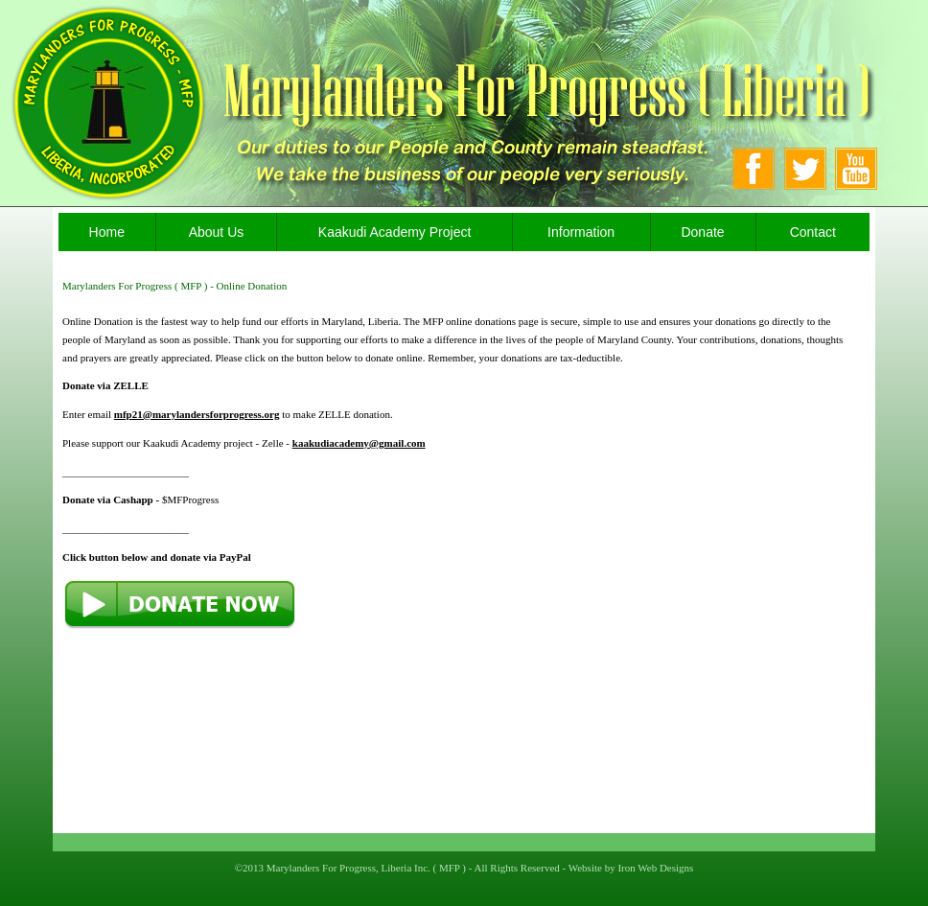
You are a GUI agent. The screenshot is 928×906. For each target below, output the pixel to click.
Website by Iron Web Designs (631, 867)
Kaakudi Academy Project (395, 232)
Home (107, 232)
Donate (702, 232)
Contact (813, 232)
